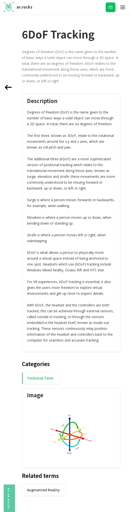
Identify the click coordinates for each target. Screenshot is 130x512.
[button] (122, 7)
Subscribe (110, 7)
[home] (18, 7)
